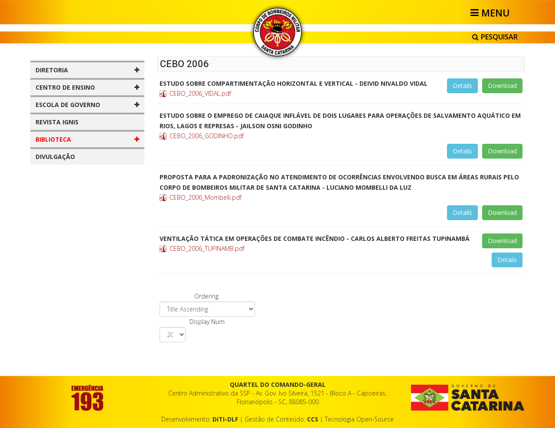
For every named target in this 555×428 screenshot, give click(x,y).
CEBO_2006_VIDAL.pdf (200, 93)
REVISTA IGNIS (57, 122)
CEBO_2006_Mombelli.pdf (206, 197)
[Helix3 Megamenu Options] (491, 12)
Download (502, 85)
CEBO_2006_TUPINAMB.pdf (207, 248)
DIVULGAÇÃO (55, 156)
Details (462, 85)
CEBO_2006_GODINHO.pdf (207, 136)
